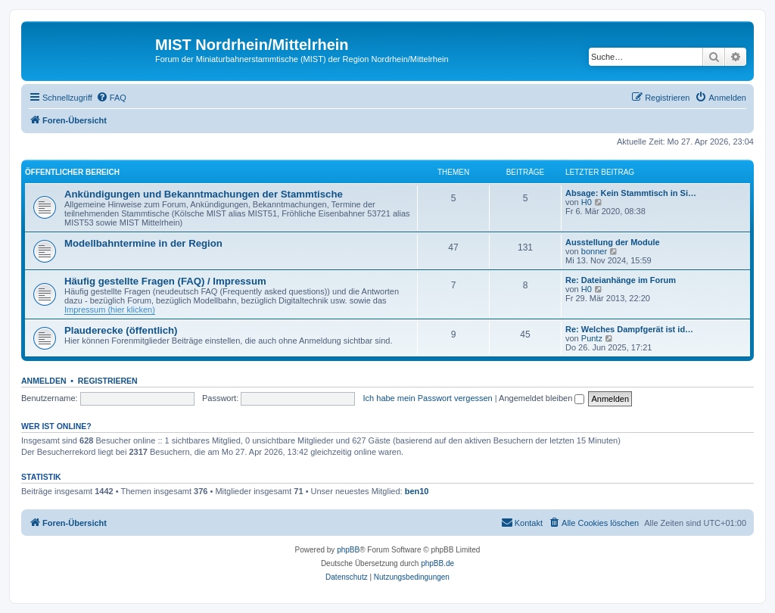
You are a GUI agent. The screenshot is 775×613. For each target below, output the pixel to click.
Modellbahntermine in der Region (143, 243)
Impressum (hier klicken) (109, 309)
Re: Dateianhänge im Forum (620, 280)
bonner (594, 251)
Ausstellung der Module (612, 242)
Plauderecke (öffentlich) (121, 330)
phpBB (348, 550)
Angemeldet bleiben (541, 398)
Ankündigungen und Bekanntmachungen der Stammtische (203, 194)
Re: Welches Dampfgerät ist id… (629, 329)
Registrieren (108, 380)
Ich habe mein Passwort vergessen (428, 398)
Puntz (591, 338)
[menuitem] (111, 98)
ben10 (417, 491)
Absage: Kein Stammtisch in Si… (630, 193)
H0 (586, 202)
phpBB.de (437, 563)
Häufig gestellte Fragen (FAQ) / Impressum (165, 281)
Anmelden (44, 380)
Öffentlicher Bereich (72, 172)
